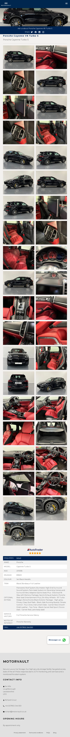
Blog (54, 732)
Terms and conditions (36, 732)
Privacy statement (20, 732)
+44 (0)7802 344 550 (24, 627)
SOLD (18, 558)
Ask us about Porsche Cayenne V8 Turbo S (35, 28)
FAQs (48, 732)
